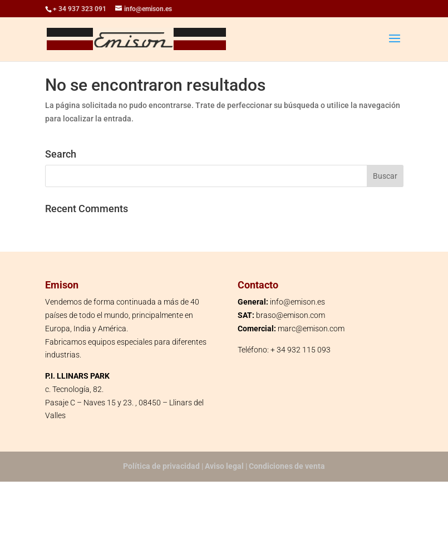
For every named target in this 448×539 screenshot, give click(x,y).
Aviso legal (224, 466)
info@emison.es (297, 301)
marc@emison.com (311, 328)
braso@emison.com (290, 315)
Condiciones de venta (287, 466)
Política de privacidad (161, 466)
